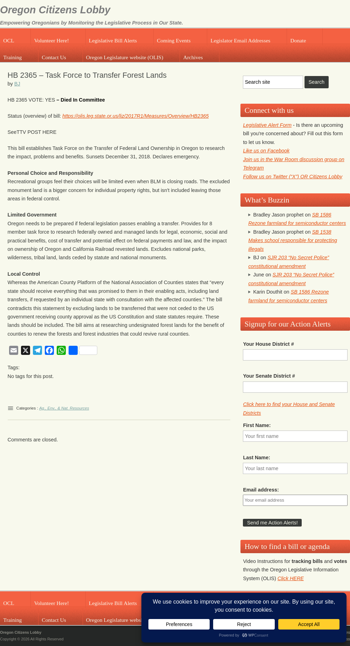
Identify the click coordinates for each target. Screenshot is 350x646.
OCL (8, 40)
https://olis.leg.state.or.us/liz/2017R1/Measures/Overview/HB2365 (135, 116)
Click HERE (291, 578)
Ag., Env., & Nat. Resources (64, 408)
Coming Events (173, 40)
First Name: (257, 425)
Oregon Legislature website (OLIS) (124, 57)
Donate (298, 40)
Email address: (261, 490)
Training (12, 57)
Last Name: (256, 457)
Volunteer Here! (51, 40)
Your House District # (268, 344)
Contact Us (54, 57)
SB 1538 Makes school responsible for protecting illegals (292, 240)
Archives (193, 57)
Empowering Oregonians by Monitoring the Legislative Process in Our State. (91, 23)
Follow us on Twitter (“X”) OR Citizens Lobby (292, 176)
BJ (17, 84)
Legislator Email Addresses (240, 40)
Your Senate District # (269, 376)
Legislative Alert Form (267, 125)
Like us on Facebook (266, 150)
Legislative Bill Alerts (113, 40)
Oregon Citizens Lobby (55, 9)
